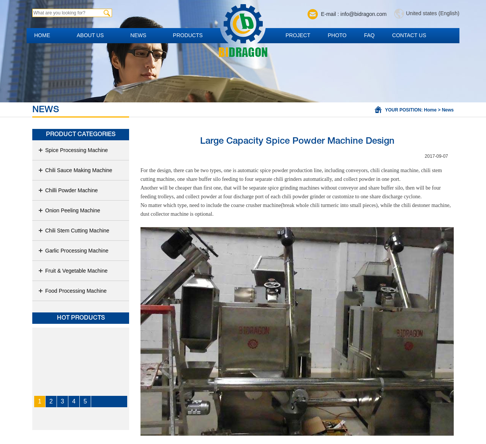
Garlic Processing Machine (73, 251)
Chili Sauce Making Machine (75, 170)
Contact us (409, 35)
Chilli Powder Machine (68, 190)
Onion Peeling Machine (69, 210)
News (138, 35)
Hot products (81, 318)
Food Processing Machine (72, 291)
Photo (337, 35)
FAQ (369, 35)
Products (188, 35)
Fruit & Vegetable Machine (72, 271)
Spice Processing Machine (73, 150)
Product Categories (80, 134)
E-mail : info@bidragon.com (354, 14)
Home (42, 35)
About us (90, 35)
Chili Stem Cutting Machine (73, 230)
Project (298, 35)
